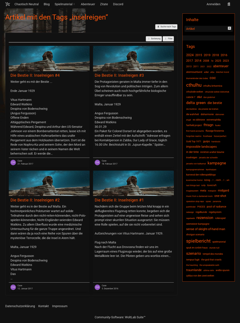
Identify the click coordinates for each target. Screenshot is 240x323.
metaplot (212, 191)
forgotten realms (193, 136)
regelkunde (201, 212)
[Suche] (229, 4)
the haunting (192, 265)
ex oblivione (199, 119)
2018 (215, 55)
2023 (226, 60)
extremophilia (214, 119)
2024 (190, 55)
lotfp (203, 185)
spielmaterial (219, 241)
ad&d (206, 72)
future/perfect (220, 136)
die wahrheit (192, 114)
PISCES (201, 206)
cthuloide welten (194, 91)
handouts (215, 141)
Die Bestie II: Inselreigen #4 (35, 75)
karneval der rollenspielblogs (201, 174)
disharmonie (207, 114)
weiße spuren (223, 270)
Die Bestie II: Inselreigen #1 (119, 200)
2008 (206, 60)
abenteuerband (194, 72)
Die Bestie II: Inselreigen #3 (119, 75)
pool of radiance (216, 206)
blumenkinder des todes (197, 78)
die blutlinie (191, 109)
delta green (196, 102)
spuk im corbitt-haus (197, 247)
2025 (218, 60)
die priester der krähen (208, 109)
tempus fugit (192, 259)
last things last (193, 185)
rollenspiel (220, 218)
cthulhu (194, 85)
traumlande (194, 270)
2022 (209, 66)
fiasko (218, 125)
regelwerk (190, 218)
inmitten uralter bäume (212, 152)
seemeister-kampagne (197, 224)
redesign (190, 212)
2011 (196, 66)
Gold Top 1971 (193, 141)
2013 (189, 66)
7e (212, 61)
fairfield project (194, 125)
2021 (202, 66)
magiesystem (192, 191)
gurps (206, 141)
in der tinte (192, 152)
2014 (198, 60)
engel (188, 120)
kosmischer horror (194, 180)
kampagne (217, 163)
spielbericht (198, 241)
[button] (154, 38)
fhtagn (208, 125)
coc (213, 78)
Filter (168, 38)
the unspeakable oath (209, 265)
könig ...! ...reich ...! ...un (216, 180)
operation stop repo (195, 201)
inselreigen (191, 157)
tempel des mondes (213, 254)
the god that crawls (211, 259)
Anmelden (213, 4)
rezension (204, 217)
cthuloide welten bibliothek (217, 92)
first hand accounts (195, 131)
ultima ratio (208, 270)
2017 (189, 60)
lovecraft (212, 185)
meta (203, 190)
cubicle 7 (190, 97)
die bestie (214, 103)
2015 (198, 55)
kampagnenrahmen (195, 169)
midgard (223, 190)
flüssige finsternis (215, 130)
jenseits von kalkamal (196, 164)
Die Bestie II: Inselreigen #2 (35, 200)
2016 (224, 55)
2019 (207, 55)
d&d (199, 97)
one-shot (220, 196)
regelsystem (215, 212)
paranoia (217, 201)
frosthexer (207, 136)
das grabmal (209, 97)
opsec (208, 201)
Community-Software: (120, 317)
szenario (193, 253)
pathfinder (191, 207)
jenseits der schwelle (208, 157)
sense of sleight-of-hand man (205, 229)
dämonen (219, 114)
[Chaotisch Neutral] (8, 4)
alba (212, 72)
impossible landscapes (201, 146)
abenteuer (221, 66)
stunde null (214, 248)
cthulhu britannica (212, 85)
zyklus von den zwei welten (200, 275)
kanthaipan (211, 169)
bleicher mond (222, 72)
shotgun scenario (195, 234)
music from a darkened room (199, 196)
